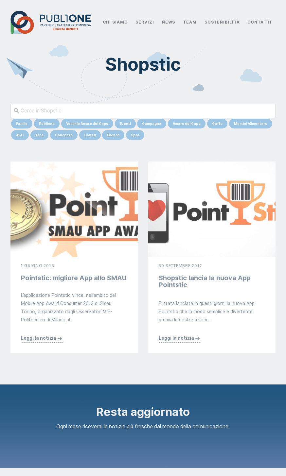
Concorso (64, 135)
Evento (113, 135)
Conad (90, 135)
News (168, 22)
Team (190, 22)
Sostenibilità (222, 22)
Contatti (259, 22)
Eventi (125, 124)
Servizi (144, 22)
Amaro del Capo (187, 124)
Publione (47, 124)
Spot (135, 135)
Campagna (151, 124)
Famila (21, 124)
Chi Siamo (115, 22)
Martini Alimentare (250, 124)
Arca (39, 135)
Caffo (217, 124)
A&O (20, 135)
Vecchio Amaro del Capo (87, 124)
